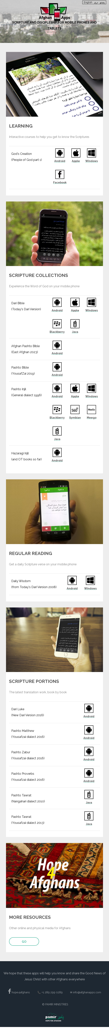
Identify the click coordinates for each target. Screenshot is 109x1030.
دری (96, 2)
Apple (76, 161)
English (88, 2)
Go (24, 941)
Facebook (60, 182)
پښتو (102, 2)
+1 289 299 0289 (52, 992)
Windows (91, 161)
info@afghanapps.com (87, 992)
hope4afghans (20, 992)
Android (59, 161)
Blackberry (57, 331)
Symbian (75, 417)
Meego (91, 417)
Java (75, 331)
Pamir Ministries (56, 1004)
